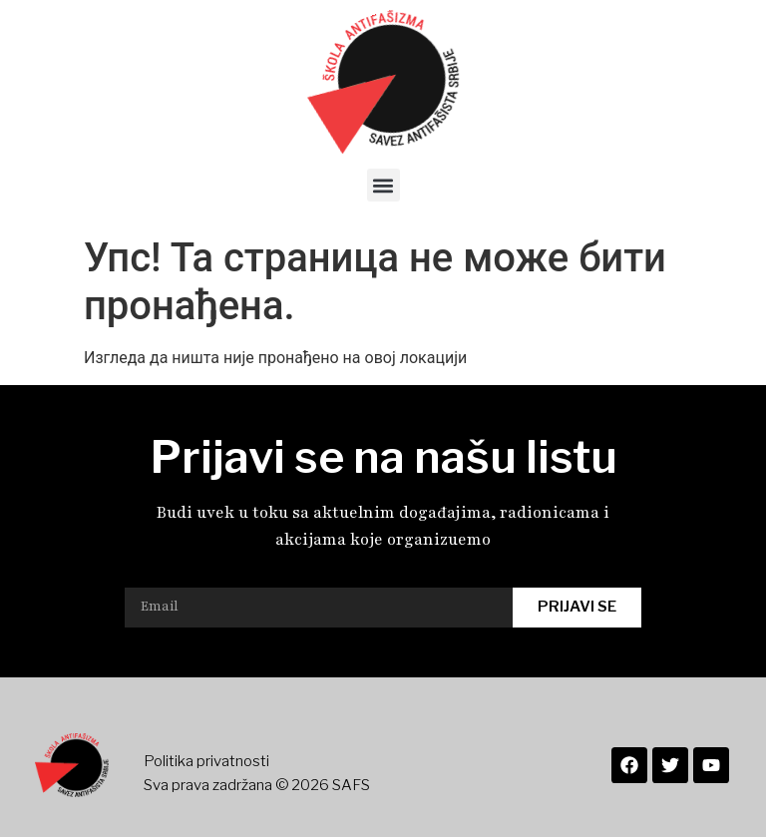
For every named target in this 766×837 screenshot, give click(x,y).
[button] (383, 185)
